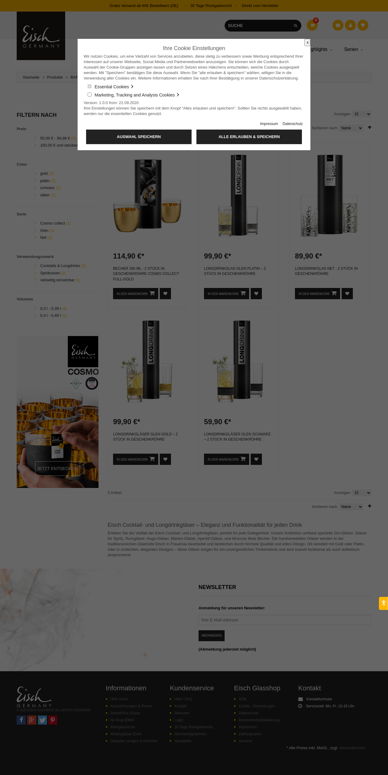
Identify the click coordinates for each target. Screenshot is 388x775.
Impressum (269, 124)
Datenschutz (293, 124)
